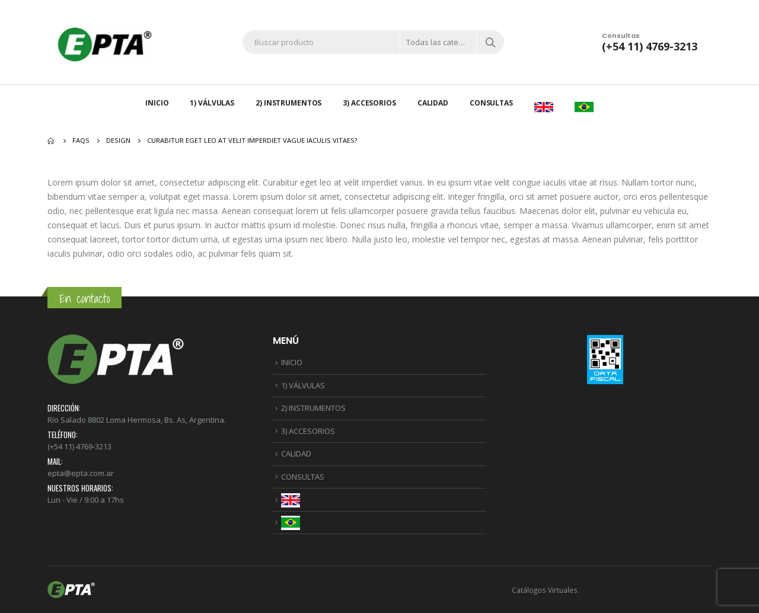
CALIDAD (432, 103)
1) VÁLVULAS (212, 103)
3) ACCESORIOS (369, 103)
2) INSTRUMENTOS (288, 103)
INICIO (156, 103)
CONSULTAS (491, 103)
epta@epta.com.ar (80, 473)
